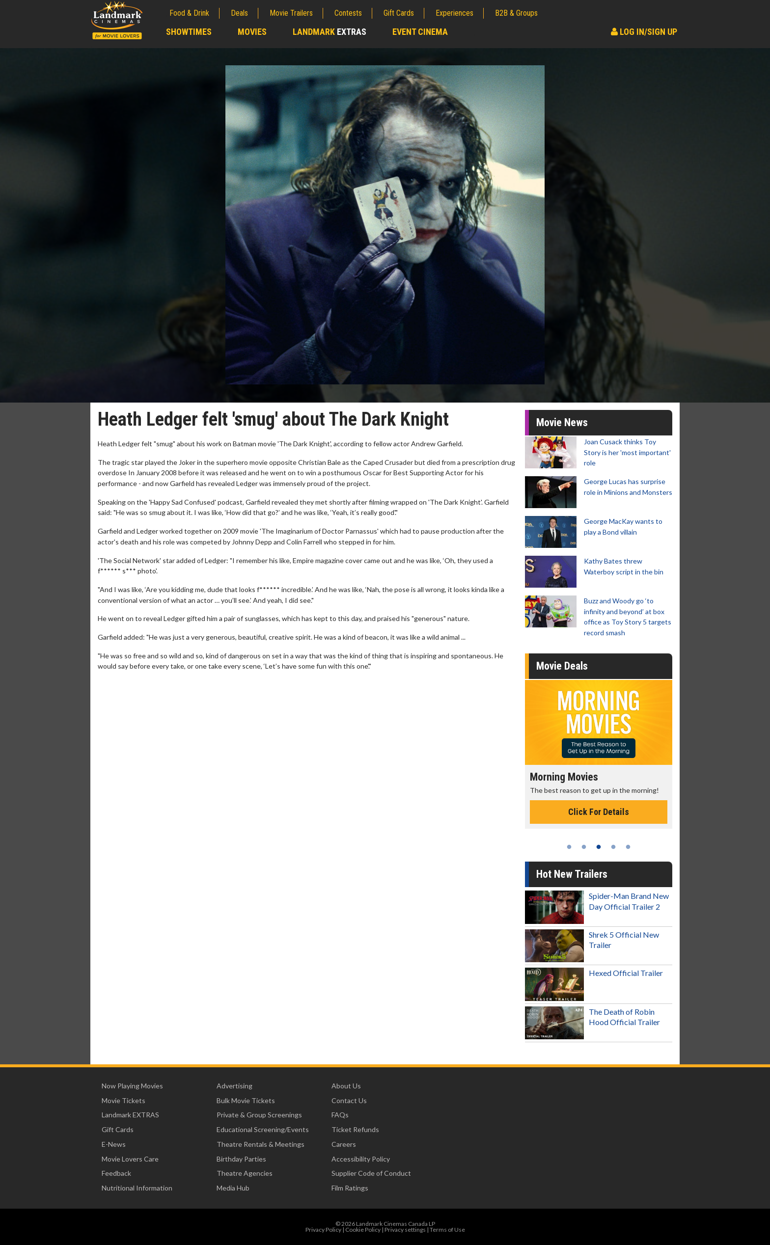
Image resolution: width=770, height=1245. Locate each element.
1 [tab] (569, 847)
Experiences (454, 13)
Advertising (234, 1086)
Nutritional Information (137, 1188)
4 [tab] (613, 847)
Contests (348, 13)
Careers (343, 1144)
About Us (346, 1086)
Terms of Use (447, 1229)
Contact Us (349, 1100)
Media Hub (233, 1188)
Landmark (329, 32)
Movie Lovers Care (130, 1159)
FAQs (340, 1114)
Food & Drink (189, 13)
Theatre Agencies (245, 1173)
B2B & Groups (516, 13)
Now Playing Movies (132, 1086)
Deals (239, 13)
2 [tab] (584, 847)
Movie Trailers (291, 13)
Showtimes (189, 32)
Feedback (116, 1173)
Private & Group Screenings (259, 1114)
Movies (252, 32)
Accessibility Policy (360, 1159)
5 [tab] (628, 847)
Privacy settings (405, 1229)
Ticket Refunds (355, 1129)
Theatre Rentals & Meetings (260, 1144)
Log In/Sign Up (644, 32)
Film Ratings (349, 1188)
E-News (114, 1144)
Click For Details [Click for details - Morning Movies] (598, 812)
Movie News (562, 422)
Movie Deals (562, 666)
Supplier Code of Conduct (371, 1173)
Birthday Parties (241, 1159)
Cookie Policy (363, 1229)
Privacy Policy (323, 1229)
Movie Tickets (123, 1100)
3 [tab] (599, 847)
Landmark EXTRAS (130, 1114)
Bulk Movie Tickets (246, 1100)
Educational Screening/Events (263, 1129)
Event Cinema (420, 32)
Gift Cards (399, 13)
